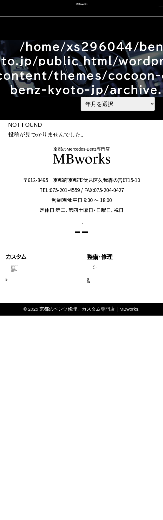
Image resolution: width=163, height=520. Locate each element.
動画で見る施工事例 (32, 379)
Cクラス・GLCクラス (31, 308)
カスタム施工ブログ (111, 446)
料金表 (18, 390)
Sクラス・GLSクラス (31, 340)
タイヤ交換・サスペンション (119, 322)
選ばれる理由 (104, 407)
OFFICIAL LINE (111, 250)
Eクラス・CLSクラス (31, 319)
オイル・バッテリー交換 (115, 311)
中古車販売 (20, 433)
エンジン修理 (106, 290)
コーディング (21, 420)
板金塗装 (102, 301)
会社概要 (98, 433)
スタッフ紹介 (102, 420)
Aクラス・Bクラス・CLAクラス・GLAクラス (41, 294)
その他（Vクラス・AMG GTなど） (40, 365)
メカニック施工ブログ (113, 459)
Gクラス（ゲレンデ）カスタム (38, 351)
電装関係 (102, 332)
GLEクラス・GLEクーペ (34, 329)
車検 (11, 407)
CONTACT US (51, 250)
